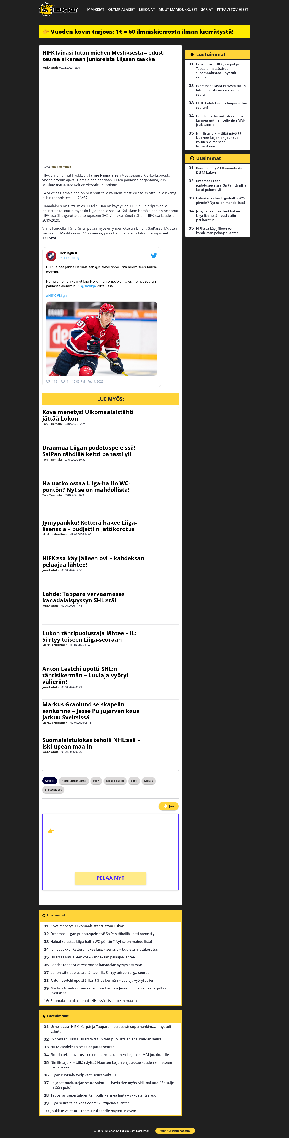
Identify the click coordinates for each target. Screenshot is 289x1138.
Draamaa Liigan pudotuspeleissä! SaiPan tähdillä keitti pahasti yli (88, 451)
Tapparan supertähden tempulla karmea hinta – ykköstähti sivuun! (105, 1095)
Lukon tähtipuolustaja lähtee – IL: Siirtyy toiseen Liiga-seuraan (89, 636)
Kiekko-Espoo (115, 781)
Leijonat (147, 9)
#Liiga (62, 295)
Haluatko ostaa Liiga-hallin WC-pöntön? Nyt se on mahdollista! (86, 486)
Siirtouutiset (53, 789)
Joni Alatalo (50, 68)
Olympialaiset (121, 9)
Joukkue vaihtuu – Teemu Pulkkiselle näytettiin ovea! (93, 1110)
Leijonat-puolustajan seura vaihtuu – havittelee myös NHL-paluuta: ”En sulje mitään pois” (112, 1085)
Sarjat (207, 9)
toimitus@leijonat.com (175, 1131)
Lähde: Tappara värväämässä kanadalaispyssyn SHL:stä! (83, 597)
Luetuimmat (58, 1015)
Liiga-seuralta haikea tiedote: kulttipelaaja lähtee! (90, 1103)
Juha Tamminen (61, 166)
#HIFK (51, 295)
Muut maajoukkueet (178, 9)
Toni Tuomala (52, 424)
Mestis (148, 781)
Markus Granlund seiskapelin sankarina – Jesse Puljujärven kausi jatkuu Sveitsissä (91, 710)
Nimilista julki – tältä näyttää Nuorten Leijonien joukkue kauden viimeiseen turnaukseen (111, 1065)
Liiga (134, 781)
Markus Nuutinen (55, 534)
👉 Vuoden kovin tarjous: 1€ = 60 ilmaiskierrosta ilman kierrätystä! (137, 31)
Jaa (168, 806)
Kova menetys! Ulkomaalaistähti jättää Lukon (88, 415)
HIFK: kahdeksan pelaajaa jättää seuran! (83, 1047)
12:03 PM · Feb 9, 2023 (87, 381)
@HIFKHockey (69, 258)
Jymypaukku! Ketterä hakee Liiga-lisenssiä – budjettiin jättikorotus (89, 526)
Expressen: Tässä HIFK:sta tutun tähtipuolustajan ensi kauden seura (106, 1039)
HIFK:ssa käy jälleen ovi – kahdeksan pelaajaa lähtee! (93, 561)
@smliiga (88, 286)
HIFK (96, 781)
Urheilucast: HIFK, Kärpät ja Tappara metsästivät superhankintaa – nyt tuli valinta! (111, 1029)
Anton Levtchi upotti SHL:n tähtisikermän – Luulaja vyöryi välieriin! (85, 675)
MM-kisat (95, 9)
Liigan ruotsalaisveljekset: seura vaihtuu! (84, 1075)
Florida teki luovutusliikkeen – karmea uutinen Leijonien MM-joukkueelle (110, 1054)
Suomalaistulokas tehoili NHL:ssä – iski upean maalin (91, 743)
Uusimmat (56, 915)
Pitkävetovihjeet (232, 9)
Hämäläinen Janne (73, 781)
